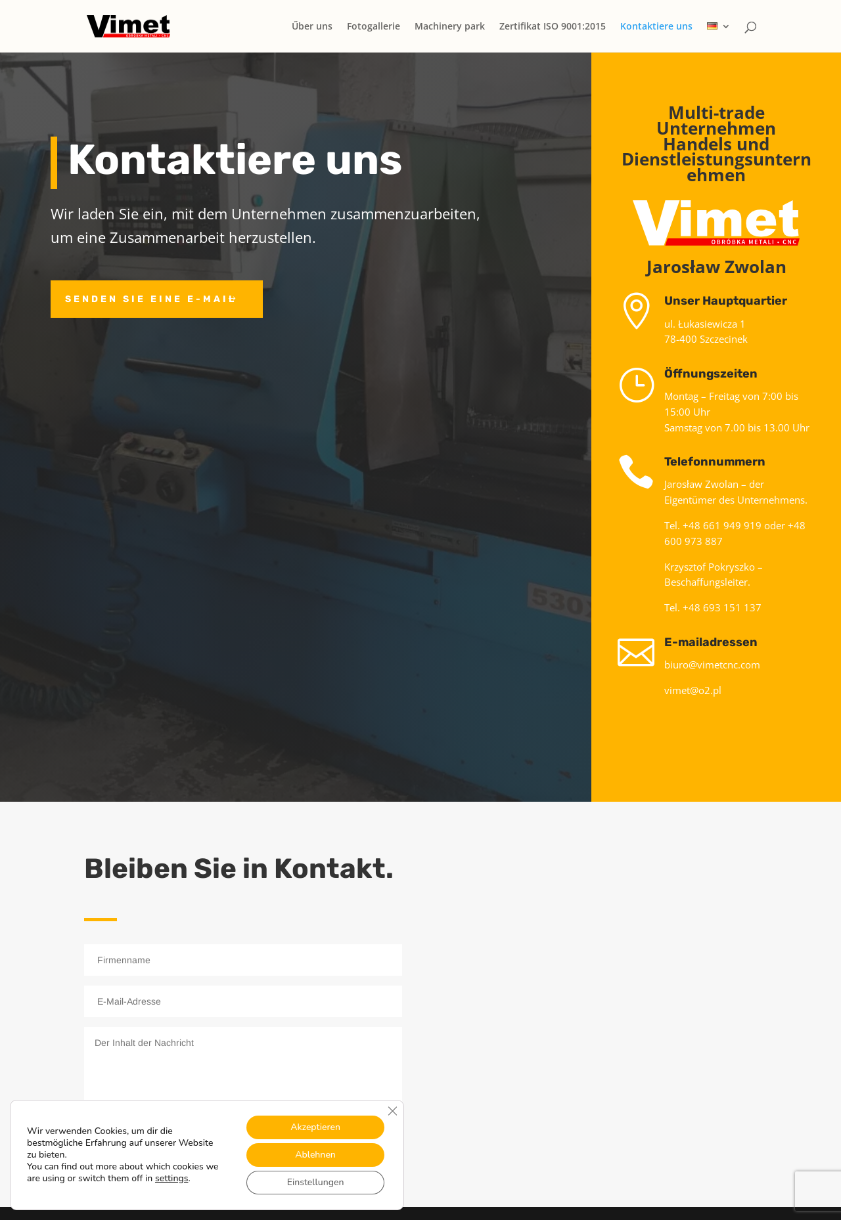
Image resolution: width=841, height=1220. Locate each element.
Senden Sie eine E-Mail (151, 299)
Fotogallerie (373, 27)
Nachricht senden (312, 1142)
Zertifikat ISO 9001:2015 (552, 27)
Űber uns (312, 27)
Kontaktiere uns (656, 27)
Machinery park (450, 27)
